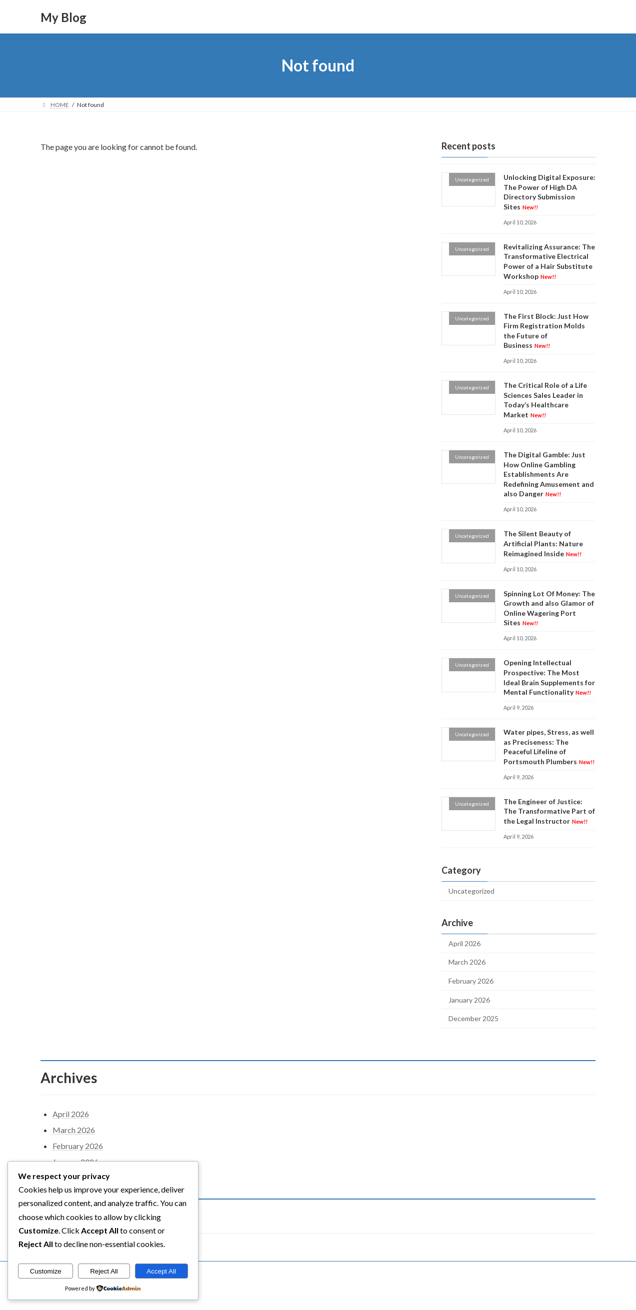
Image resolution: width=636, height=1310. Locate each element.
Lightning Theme (319, 1292)
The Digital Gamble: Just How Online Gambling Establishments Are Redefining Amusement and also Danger (549, 474)
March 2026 (467, 962)
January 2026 (469, 1000)
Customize (46, 1271)
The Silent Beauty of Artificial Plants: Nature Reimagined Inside (543, 544)
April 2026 (464, 943)
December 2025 (473, 1018)
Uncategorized (471, 891)
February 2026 (471, 981)
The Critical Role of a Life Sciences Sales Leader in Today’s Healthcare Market (545, 400)
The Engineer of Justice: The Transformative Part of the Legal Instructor (549, 811)
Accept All (161, 1271)
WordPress (274, 1292)
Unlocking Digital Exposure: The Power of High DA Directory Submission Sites (550, 192)
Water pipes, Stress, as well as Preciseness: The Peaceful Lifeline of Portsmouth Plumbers (549, 747)
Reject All (104, 1271)
